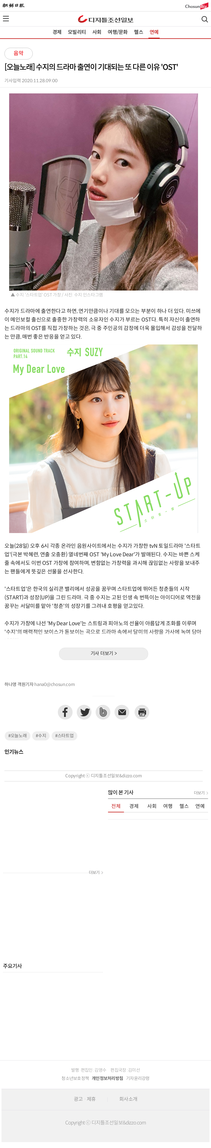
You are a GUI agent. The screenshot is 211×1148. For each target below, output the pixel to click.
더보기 (94, 873)
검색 (205, 19)
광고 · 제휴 (85, 1099)
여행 (168, 806)
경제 (57, 32)
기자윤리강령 (138, 1078)
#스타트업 (64, 736)
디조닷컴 (105, 19)
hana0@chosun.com (54, 684)
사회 (96, 32)
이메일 (122, 712)
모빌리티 (77, 32)
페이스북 (65, 712)
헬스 (138, 32)
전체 (116, 806)
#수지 (41, 736)
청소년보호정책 (75, 1078)
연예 (154, 32)
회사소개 (128, 1099)
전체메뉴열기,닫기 (6, 18)
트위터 (84, 712)
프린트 (142, 712)
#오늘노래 (17, 736)
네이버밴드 (103, 712)
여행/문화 (117, 32)
